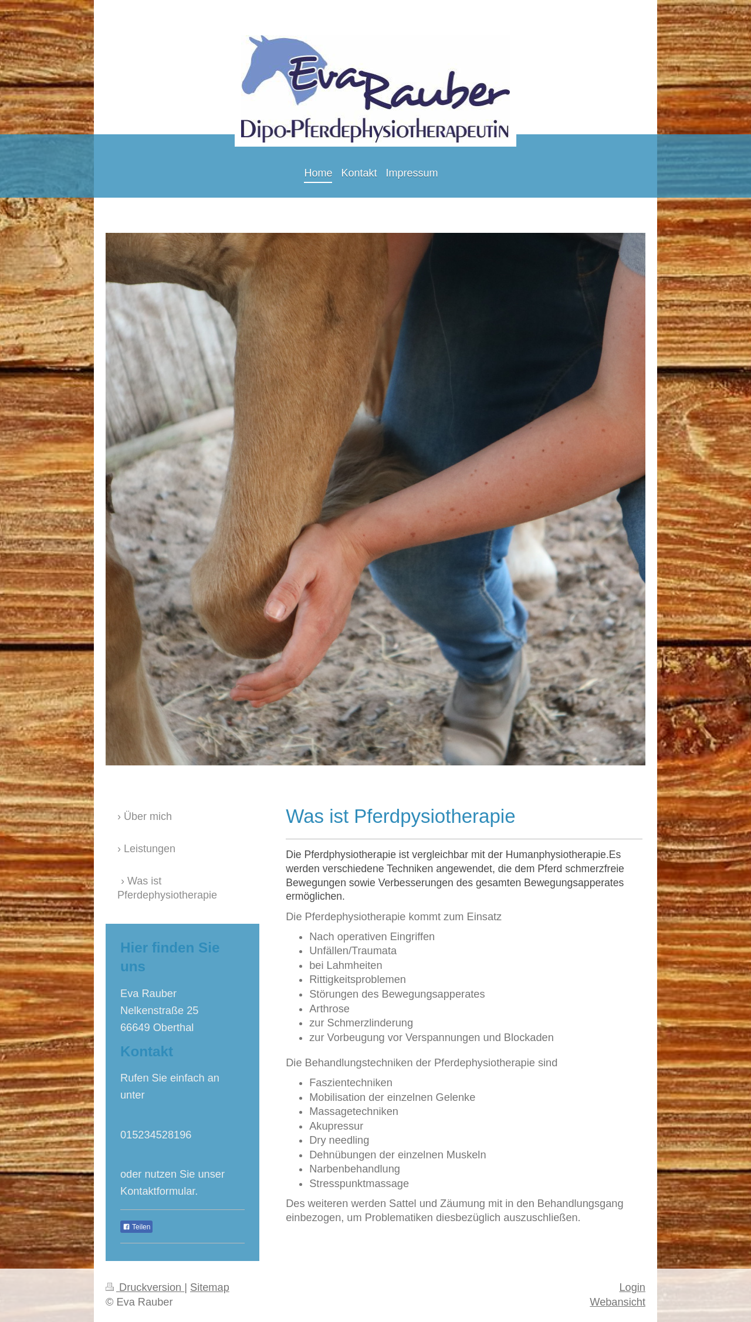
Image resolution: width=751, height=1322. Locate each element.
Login (632, 1287)
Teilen (136, 1227)
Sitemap (209, 1287)
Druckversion (145, 1287)
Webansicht (617, 1302)
